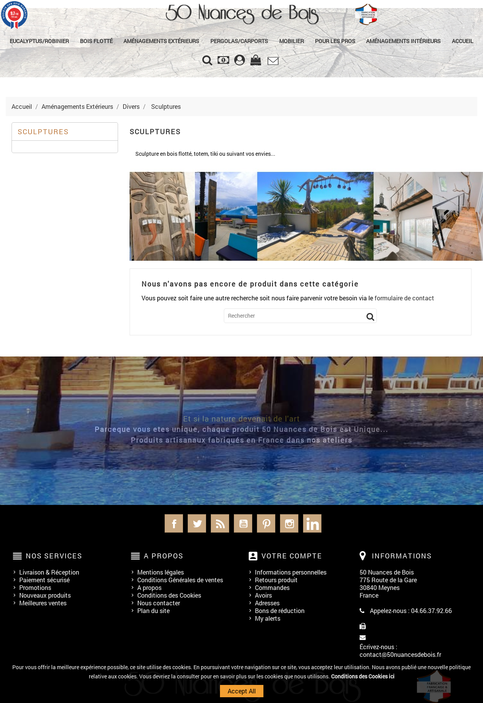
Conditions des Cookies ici (363, 676)
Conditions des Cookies (169, 595)
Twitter (197, 523)
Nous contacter (158, 603)
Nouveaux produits (45, 595)
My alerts (267, 618)
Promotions (35, 587)
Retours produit (276, 580)
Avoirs (263, 595)
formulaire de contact (404, 298)
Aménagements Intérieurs (403, 41)
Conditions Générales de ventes (180, 580)
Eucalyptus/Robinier (39, 41)
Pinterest (266, 523)
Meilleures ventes (43, 603)
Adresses (267, 603)
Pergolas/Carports (239, 41)
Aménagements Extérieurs (161, 41)
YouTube (243, 523)
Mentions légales (160, 572)
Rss (220, 523)
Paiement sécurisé (44, 580)
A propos (149, 587)
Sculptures (43, 131)
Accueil (462, 41)
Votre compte (291, 555)
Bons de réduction (280, 610)
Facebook (174, 523)
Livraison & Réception (49, 572)
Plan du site (153, 610)
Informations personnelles (290, 572)
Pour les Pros (335, 41)
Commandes (272, 587)
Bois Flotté (96, 41)
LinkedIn (312, 523)
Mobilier (291, 41)
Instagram (289, 523)
